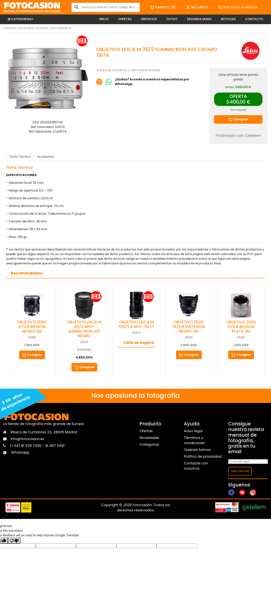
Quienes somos (197, 449)
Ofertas (146, 430)
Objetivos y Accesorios (19, 28)
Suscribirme (240, 471)
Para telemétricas (61, 28)
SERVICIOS (149, 19)
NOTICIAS (228, 19)
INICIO (104, 19)
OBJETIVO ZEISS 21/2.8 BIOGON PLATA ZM (241, 326)
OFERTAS (125, 19)
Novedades (149, 437)
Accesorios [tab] (45, 156)
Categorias (149, 444)
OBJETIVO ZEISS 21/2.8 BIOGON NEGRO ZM (32, 326)
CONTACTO (254, 19)
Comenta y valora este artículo (136, 70)
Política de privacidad (202, 456)
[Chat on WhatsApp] (108, 82)
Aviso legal (193, 430)
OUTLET (172, 19)
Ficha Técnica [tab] (20, 156)
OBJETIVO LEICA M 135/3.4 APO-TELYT (136, 324)
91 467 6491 (54, 445)
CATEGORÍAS (20, 19)
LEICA (84, 342)
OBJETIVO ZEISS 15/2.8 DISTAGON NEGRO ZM (189, 326)
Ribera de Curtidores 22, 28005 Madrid (43, 432)
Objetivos (42, 28)
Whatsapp (20, 452)
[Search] (105, 7)
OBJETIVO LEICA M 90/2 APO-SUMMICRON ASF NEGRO (84, 329)
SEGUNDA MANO (199, 19)
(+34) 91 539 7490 (26, 445)
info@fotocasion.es (27, 438)
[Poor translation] (14, 540)
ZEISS (32, 337)
